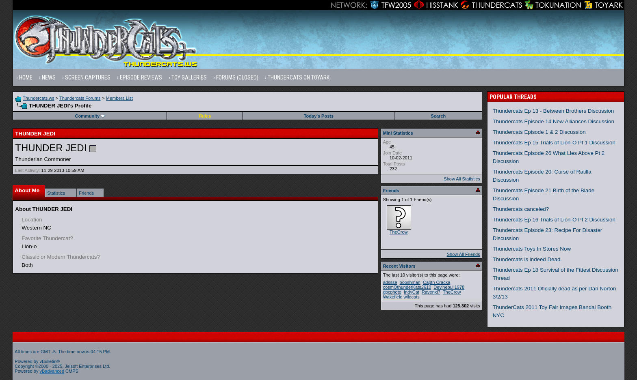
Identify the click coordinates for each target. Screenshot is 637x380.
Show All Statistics (462, 178)
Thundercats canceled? (521, 209)
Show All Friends (463, 254)
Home (25, 77)
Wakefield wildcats (401, 296)
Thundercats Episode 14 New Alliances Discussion (553, 121)
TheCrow (399, 232)
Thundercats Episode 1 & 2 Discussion (539, 132)
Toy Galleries (189, 77)
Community (90, 116)
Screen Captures (87, 77)
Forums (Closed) (237, 77)
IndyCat (411, 292)
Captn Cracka (436, 282)
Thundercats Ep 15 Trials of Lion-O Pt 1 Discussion (554, 143)
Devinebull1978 (448, 287)
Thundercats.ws (38, 98)
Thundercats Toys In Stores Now (532, 249)
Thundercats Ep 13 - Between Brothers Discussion (553, 111)
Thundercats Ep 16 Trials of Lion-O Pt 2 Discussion (554, 220)
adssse (390, 282)
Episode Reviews (141, 77)
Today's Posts (319, 116)
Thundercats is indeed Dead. (527, 259)
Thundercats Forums (79, 98)
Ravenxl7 (431, 292)
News (49, 77)
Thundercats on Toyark (298, 77)
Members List (119, 98)
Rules (205, 116)
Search (438, 116)
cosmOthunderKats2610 (407, 287)
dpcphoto (392, 292)
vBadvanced (52, 371)
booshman (410, 282)
